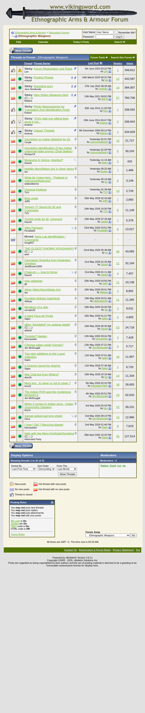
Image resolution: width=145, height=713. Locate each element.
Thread (28, 63)
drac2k (28, 377)
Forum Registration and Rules (53, 68)
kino (105, 408)
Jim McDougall (32, 348)
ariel (26, 254)
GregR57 (29, 242)
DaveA (28, 163)
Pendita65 (29, 230)
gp (106, 252)
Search (119, 42)
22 (117, 407)
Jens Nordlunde (32, 89)
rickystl (28, 80)
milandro (103, 88)
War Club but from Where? (41, 374)
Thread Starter (42, 63)
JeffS (27, 201)
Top (138, 550)
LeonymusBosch (99, 142)
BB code (15, 521)
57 (117, 97)
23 (117, 395)
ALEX (27, 410)
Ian (26, 171)
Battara (28, 100)
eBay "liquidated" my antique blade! (47, 324)
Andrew (28, 124)
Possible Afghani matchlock (42, 298)
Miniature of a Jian (36, 307)
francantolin (30, 339)
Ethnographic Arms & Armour (30, 32)
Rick (105, 110)
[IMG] (14, 526)
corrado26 (29, 310)
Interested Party (99, 385)
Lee (26, 71)
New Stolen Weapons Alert (51, 95)
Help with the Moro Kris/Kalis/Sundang (49, 433)
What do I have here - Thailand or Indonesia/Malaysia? (46, 179)
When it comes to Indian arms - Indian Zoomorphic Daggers (48, 405)
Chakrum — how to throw (40, 272)
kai (106, 80)
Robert (28, 112)
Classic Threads (44, 130)
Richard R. (30, 154)
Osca (27, 419)
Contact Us (70, 550)
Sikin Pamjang (33, 227)
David (105, 437)
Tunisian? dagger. (35, 336)
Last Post (93, 63)
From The (62, 466)
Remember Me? (125, 32)
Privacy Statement (123, 550)
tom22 (27, 386)
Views (129, 63)
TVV (26, 192)
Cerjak (27, 142)
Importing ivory (43, 86)
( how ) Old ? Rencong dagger (43, 424)
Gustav (104, 171)
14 (117, 87)
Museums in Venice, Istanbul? (43, 160)
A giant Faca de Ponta (38, 315)
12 (117, 78)
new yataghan (33, 281)
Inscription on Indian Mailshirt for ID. (47, 139)
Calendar (43, 42)
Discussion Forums (59, 32)
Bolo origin (31, 198)
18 (117, 356)
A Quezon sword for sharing (42, 365)
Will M (104, 99)
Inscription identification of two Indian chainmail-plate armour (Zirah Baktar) (48, 149)
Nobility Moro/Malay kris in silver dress (49, 168)
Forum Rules (18, 534)
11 (117, 263)
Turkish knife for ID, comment (43, 219)
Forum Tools (98, 57)
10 (117, 191)
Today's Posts (81, 42)
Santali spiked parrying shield (43, 416)
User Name (89, 32)
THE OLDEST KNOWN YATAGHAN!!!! (49, 248)
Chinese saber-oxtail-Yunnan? (43, 345)
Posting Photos (43, 77)
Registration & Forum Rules (95, 550)
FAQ (18, 42)
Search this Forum (121, 57)
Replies (118, 63)
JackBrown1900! (33, 266)
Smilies (15, 523)
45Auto (28, 301)
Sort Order (43, 466)
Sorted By (16, 466)
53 (117, 327)
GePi (105, 283)
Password (88, 36)
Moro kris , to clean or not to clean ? (47, 383)
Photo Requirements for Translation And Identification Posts (47, 108)
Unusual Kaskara (35, 189)
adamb (28, 330)
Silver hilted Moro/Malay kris (42, 289)
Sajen (105, 162)
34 (117, 251)
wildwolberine (31, 183)
